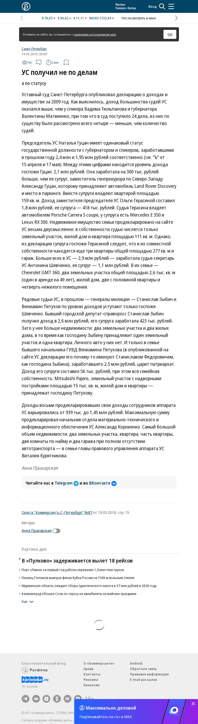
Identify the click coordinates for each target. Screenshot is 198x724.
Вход (152, 6)
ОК (170, 34)
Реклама (91, 679)
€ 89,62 (63, 18)
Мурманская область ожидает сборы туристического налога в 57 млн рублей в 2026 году (89, 585)
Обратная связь (143, 668)
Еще (28, 602)
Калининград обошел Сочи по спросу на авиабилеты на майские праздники (79, 593)
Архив (88, 668)
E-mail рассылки (143, 679)
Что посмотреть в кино (138, 18)
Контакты (92, 674)
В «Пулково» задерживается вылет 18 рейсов (77, 560)
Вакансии (92, 685)
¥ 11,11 (78, 18)
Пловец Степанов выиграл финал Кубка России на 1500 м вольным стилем (78, 577)
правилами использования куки (95, 34)
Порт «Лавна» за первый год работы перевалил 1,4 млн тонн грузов (73, 569)
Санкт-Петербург (34, 48)
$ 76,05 (47, 18)
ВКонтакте (103, 483)
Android (136, 663)
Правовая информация (149, 674)
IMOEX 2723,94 (100, 18)
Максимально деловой (111, 708)
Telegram (67, 483)
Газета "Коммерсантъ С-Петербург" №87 (57, 512)
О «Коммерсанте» (99, 663)
